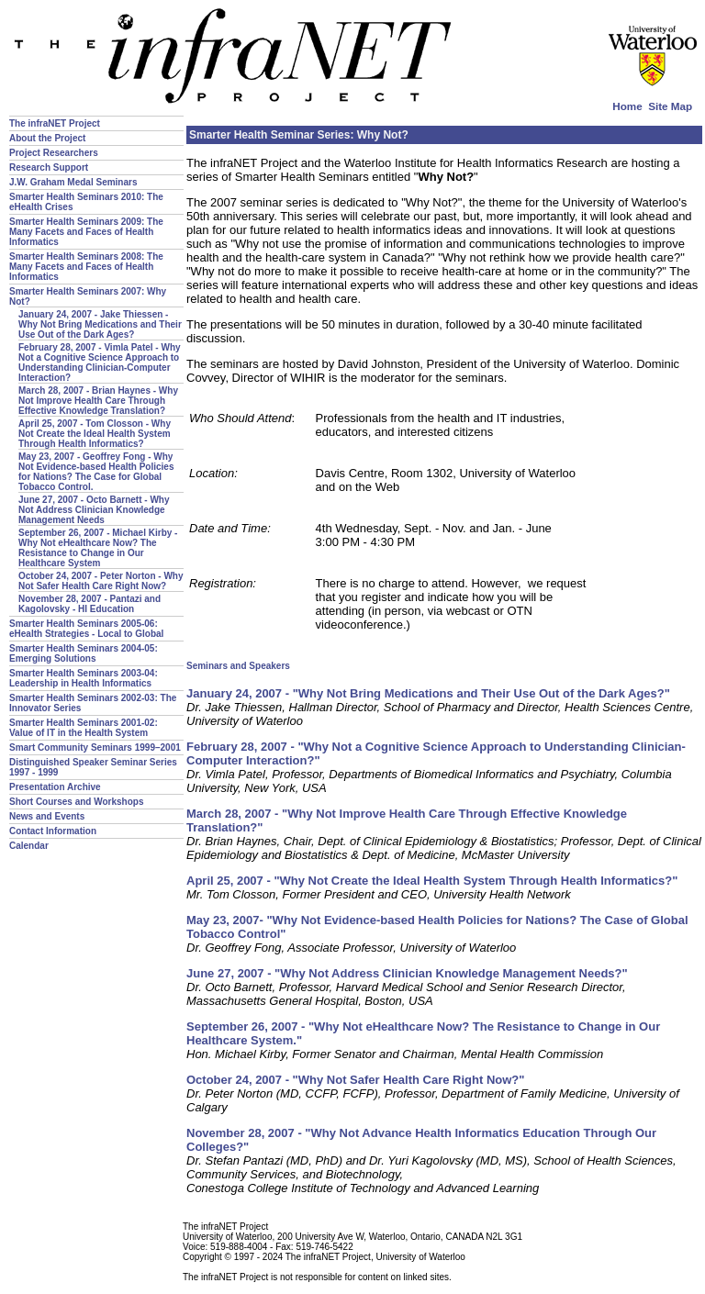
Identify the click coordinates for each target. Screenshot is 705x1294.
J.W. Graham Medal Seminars (73, 182)
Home (627, 106)
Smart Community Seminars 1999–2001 (95, 747)
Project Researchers (53, 153)
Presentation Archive (55, 787)
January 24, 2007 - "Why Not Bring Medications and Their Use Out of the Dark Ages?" (428, 693)
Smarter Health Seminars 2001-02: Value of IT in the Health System (83, 728)
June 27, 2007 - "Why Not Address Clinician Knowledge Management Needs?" (407, 973)
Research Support (48, 167)
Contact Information (52, 831)
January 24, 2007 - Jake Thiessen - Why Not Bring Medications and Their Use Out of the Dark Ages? (100, 324)
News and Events (46, 816)
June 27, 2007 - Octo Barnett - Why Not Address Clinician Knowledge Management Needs (94, 510)
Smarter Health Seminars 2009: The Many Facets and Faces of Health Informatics (86, 232)
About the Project (47, 138)
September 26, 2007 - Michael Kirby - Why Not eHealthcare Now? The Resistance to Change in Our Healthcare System (97, 548)
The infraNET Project (54, 123)
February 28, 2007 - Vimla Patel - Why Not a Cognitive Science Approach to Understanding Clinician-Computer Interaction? (99, 362)
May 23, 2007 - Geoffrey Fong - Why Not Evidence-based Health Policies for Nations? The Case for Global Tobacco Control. (96, 472)
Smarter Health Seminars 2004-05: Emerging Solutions (83, 653)
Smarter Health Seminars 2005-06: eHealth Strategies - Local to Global (86, 629)
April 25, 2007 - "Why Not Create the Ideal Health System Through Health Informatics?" (431, 880)
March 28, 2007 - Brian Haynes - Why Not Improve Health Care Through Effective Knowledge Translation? (98, 400)
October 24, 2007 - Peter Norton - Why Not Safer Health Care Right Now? (101, 581)
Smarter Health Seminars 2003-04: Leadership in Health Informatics (83, 678)
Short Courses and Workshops (76, 802)
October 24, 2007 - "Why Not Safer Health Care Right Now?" (355, 1080)
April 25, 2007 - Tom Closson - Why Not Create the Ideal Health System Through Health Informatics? (94, 433)
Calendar (29, 846)
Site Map (670, 106)
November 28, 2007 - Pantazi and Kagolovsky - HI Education (89, 604)
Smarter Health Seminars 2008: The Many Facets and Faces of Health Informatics (86, 266)
